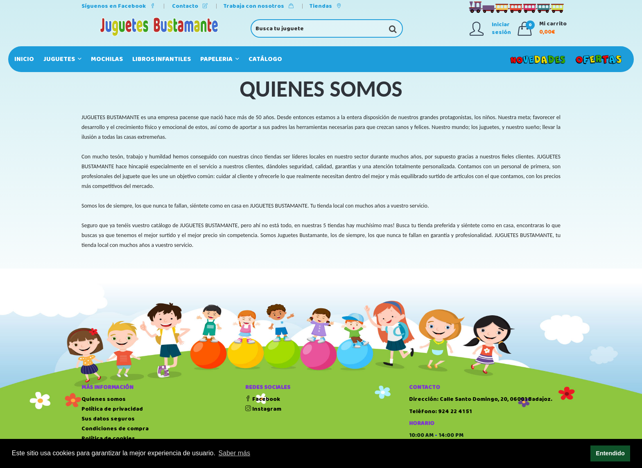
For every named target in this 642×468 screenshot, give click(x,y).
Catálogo (265, 59)
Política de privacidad (112, 409)
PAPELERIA (219, 59)
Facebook (262, 399)
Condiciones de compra (115, 428)
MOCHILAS (107, 59)
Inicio (24, 59)
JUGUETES (62, 59)
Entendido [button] (610, 453)
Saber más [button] (234, 453)
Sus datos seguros (108, 418)
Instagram (263, 409)
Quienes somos (103, 399)
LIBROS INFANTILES (161, 59)
